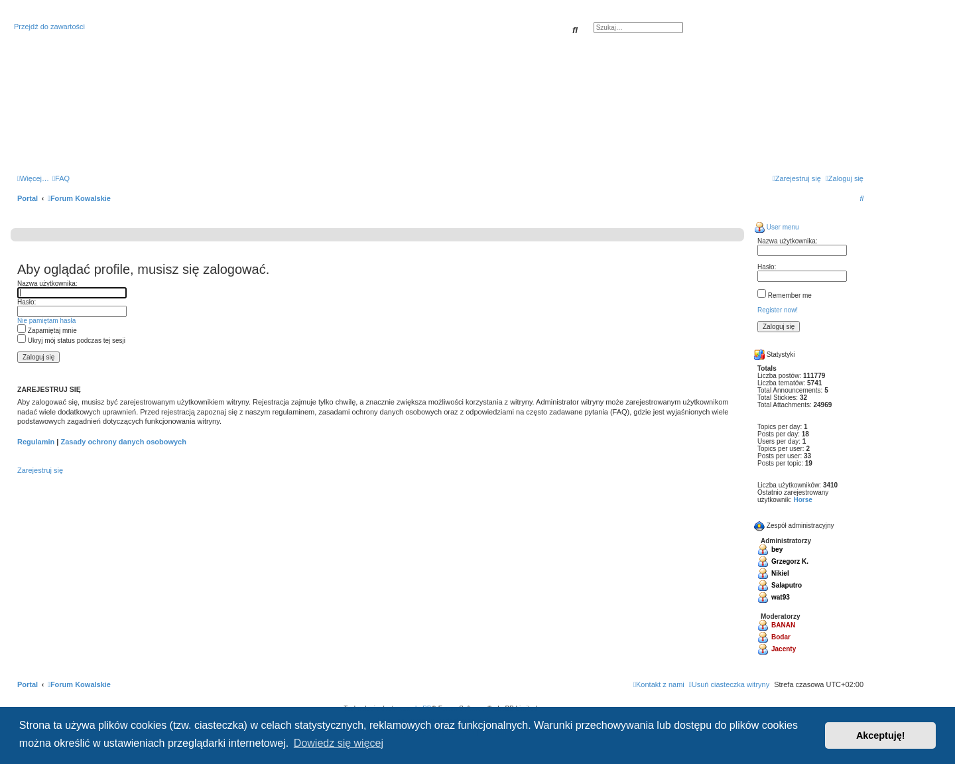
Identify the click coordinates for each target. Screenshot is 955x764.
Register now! (777, 310)
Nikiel (780, 573)
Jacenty (783, 649)
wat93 (780, 597)
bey (777, 549)
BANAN (783, 625)
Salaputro (786, 585)
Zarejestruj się (40, 470)
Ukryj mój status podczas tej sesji (71, 340)
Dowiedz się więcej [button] (338, 743)
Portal (27, 198)
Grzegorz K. (789, 561)
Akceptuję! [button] (880, 735)
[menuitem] (61, 178)
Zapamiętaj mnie (47, 330)
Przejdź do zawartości (49, 27)
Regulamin (35, 442)
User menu (776, 227)
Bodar (781, 637)
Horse (802, 499)
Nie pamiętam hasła (46, 320)
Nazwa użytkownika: (47, 283)
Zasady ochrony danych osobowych (123, 442)
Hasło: (26, 302)
